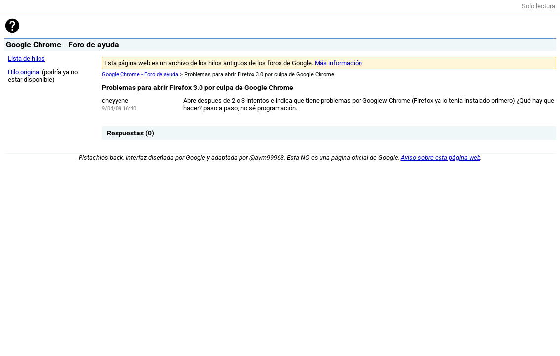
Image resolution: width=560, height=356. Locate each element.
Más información (338, 63)
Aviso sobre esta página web (440, 157)
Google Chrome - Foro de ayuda (140, 74)
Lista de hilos (26, 58)
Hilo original (24, 72)
